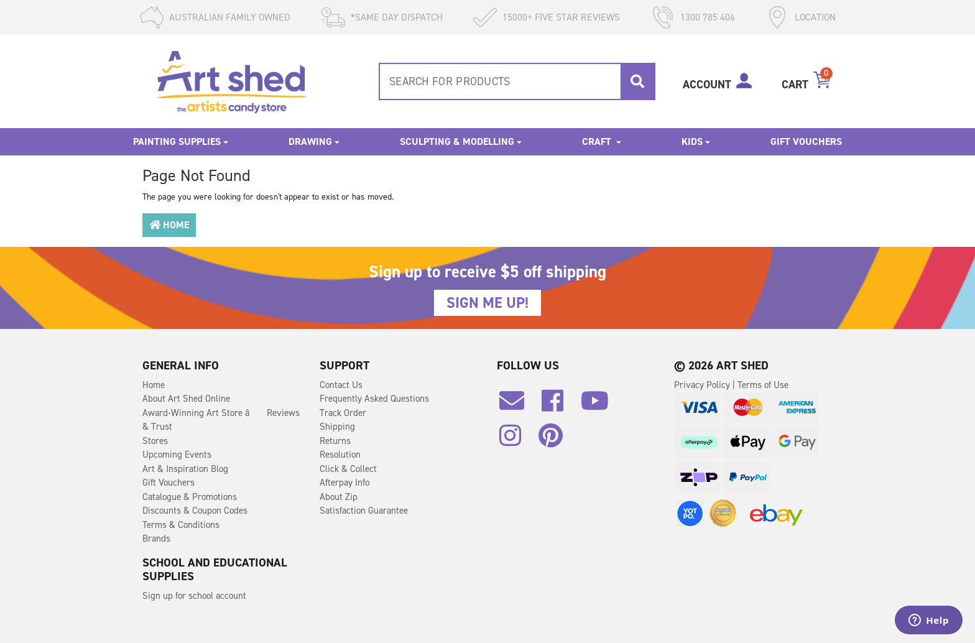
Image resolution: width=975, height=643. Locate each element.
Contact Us (341, 385)
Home (169, 224)
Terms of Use (762, 385)
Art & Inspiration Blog (185, 469)
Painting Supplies (177, 141)
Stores (155, 441)
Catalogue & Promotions (189, 497)
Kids (692, 141)
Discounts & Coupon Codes (194, 510)
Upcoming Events (176, 454)
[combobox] (517, 81)
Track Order (343, 413)
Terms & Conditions (180, 525)
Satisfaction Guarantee (364, 510)
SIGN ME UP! (487, 303)
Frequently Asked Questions (374, 398)
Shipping (337, 426)
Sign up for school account (194, 596)
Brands (156, 538)
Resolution (340, 454)
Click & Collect (348, 469)
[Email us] (518, 405)
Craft (598, 141)
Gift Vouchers (806, 141)
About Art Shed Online (186, 398)
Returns (335, 441)
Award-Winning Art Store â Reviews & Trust (221, 420)
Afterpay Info (344, 482)
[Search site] (637, 81)
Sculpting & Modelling (457, 141)
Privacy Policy (703, 385)
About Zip (339, 497)
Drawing (310, 141)
